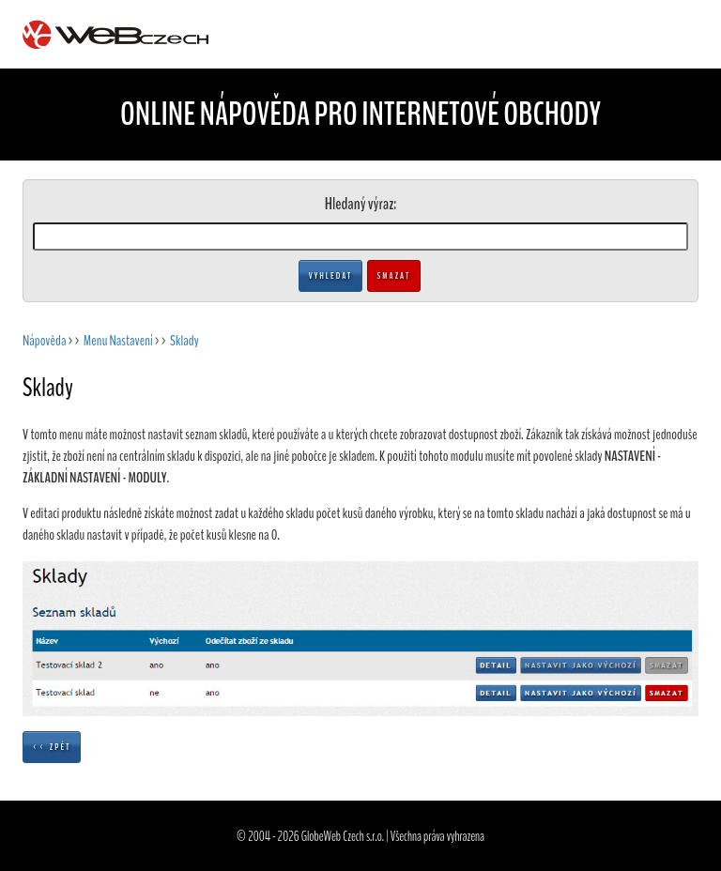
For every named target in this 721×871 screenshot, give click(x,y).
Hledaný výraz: (360, 203)
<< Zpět (51, 747)
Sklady (184, 340)
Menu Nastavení (118, 340)
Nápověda (44, 340)
